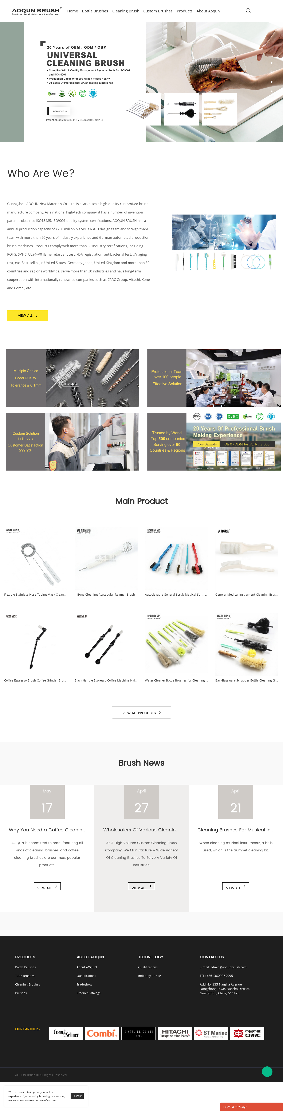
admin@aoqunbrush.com (229, 996)
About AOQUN (87, 996)
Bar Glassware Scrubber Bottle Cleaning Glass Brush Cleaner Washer (247, 702)
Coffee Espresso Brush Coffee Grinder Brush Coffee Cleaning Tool (35, 702)
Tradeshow (84, 1013)
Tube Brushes (25, 1005)
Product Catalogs (89, 1022)
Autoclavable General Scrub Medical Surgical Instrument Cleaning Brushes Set (176, 606)
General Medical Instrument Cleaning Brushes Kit (247, 606)
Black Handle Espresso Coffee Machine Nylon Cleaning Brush (106, 702)
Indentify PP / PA (149, 1005)
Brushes (21, 1022)
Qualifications (86, 1005)
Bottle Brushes (25, 996)
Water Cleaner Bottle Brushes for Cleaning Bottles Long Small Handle (176, 702)
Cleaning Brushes (27, 1013)
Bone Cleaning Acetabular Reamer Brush (106, 606)
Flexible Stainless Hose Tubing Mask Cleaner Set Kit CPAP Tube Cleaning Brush (35, 606)
